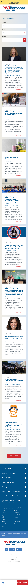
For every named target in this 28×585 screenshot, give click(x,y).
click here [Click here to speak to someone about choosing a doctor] (13, 535)
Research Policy (14, 559)
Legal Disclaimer (22, 557)
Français (16, 512)
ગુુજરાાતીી (4, 515)
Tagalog (4, 512)
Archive (4, 29)
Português (17, 521)
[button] (22, 582)
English (4, 510)
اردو (3, 526)
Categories (5, 22)
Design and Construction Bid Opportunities (11, 501)
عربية (15, 510)
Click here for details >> (13, 3)
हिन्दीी (3, 517)
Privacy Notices (13, 554)
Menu (3, 582)
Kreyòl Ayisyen (18, 515)
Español (16, 524)
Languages (16, 557)
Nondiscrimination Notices (8, 557)
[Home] (14, 8)
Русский (4, 524)
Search (4, 36)
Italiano (16, 517)
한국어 (3, 519)
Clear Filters (22, 43)
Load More (14, 455)
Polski (3, 521)
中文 (15, 519)
